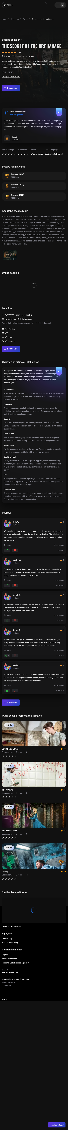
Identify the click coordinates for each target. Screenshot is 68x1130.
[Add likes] (7, 550)
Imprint (5, 955)
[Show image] (9, 255)
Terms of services (9, 959)
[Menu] (60, 5)
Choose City (7, 938)
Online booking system (11, 926)
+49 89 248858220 (10, 972)
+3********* (9, 315)
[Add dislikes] (15, 550)
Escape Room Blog (10, 942)
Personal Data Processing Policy (15, 963)
